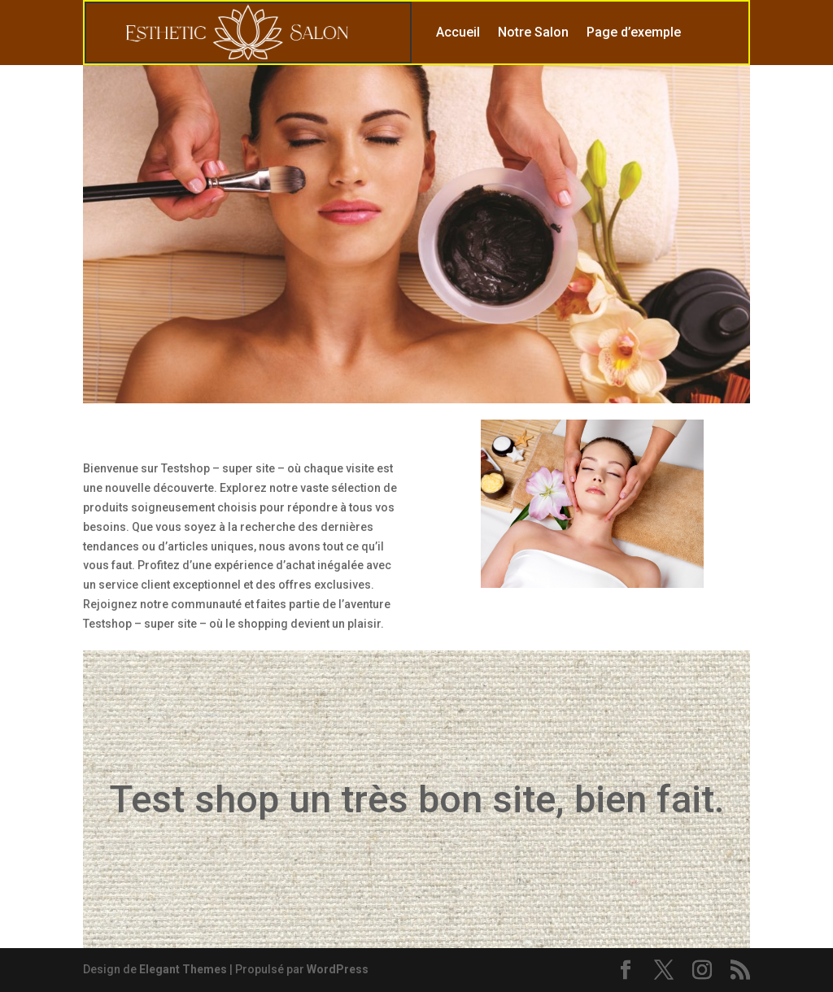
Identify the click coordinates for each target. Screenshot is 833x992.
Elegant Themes (183, 969)
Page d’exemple (634, 32)
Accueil (458, 32)
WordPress (338, 969)
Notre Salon (533, 32)
